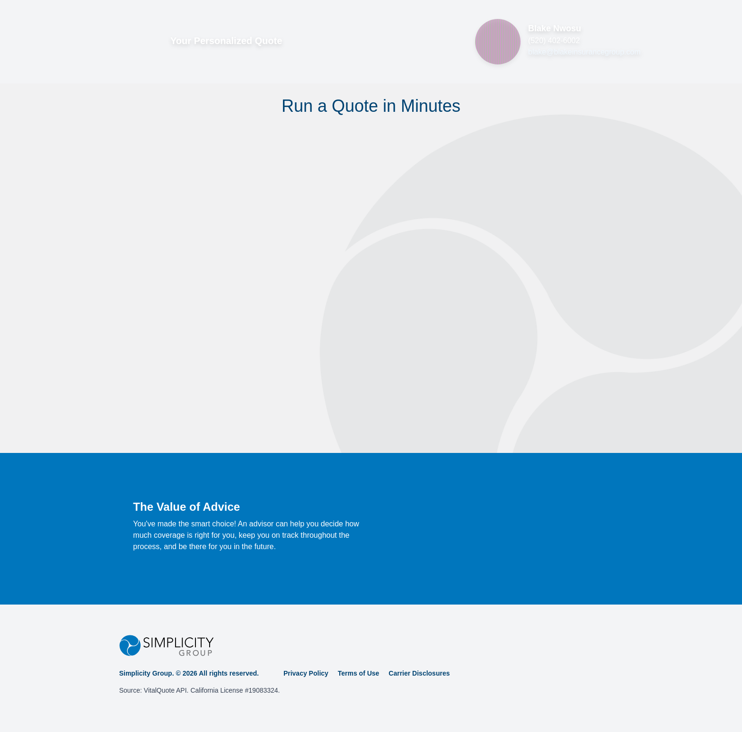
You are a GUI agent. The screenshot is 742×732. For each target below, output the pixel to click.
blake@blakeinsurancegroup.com (584, 52)
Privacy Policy (305, 673)
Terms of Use (359, 673)
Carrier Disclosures (419, 673)
